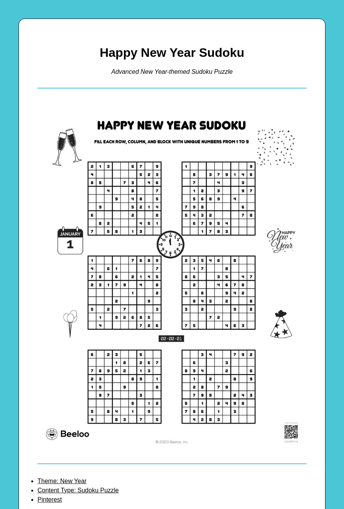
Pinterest (49, 499)
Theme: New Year (61, 481)
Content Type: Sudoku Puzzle (78, 490)
